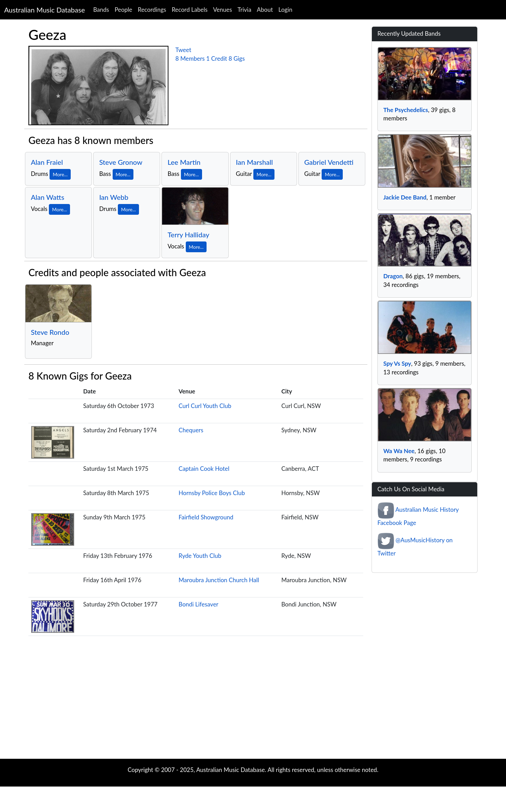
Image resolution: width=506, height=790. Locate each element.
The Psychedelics (405, 109)
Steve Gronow (120, 162)
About (265, 9)
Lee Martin (183, 162)
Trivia (244, 9)
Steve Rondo (50, 332)
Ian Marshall (254, 162)
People (123, 9)
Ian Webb (113, 197)
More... (60, 174)
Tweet (183, 49)
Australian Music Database (44, 10)
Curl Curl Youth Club (204, 405)
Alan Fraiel (47, 162)
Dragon (393, 276)
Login (285, 9)
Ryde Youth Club (199, 555)
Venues (222, 9)
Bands (101, 9)
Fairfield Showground (205, 517)
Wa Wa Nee (399, 451)
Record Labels (189, 9)
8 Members (190, 58)
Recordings (152, 9)
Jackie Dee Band (404, 197)
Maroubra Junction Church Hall (218, 580)
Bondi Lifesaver (198, 604)
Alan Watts (47, 197)
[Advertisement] (253, 703)
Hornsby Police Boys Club (211, 492)
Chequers (190, 430)
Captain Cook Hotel (203, 468)
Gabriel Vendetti (329, 162)
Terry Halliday (188, 234)
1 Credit (216, 58)
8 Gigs (236, 58)
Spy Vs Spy (397, 363)
